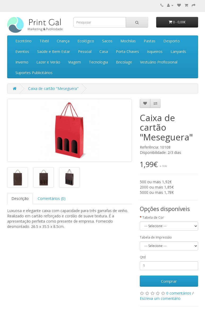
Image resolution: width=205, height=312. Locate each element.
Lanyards (178, 51)
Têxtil (44, 40)
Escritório (23, 40)
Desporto (171, 40)
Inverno (21, 62)
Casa (103, 51)
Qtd (143, 257)
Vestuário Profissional (158, 62)
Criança (63, 40)
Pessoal (84, 51)
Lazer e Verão (48, 62)
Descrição (20, 198)
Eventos (22, 51)
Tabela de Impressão (156, 237)
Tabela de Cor (153, 217)
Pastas (149, 40)
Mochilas (128, 40)
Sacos (107, 40)
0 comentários (178, 293)
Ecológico (85, 40)
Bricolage (124, 62)
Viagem (74, 62)
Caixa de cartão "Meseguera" (53, 88)
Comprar (169, 281)
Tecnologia (98, 62)
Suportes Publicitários (34, 72)
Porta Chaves (127, 51)
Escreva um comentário (160, 298)
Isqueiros (155, 51)
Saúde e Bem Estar (53, 51)
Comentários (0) (52, 198)
